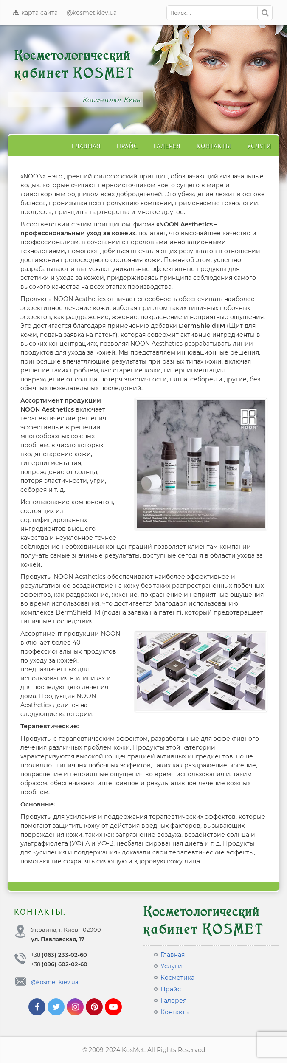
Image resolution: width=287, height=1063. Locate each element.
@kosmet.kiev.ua (92, 13)
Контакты (214, 146)
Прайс (127, 146)
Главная (86, 146)
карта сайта (35, 13)
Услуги (259, 146)
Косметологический (74, 64)
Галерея (167, 146)
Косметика (177, 977)
